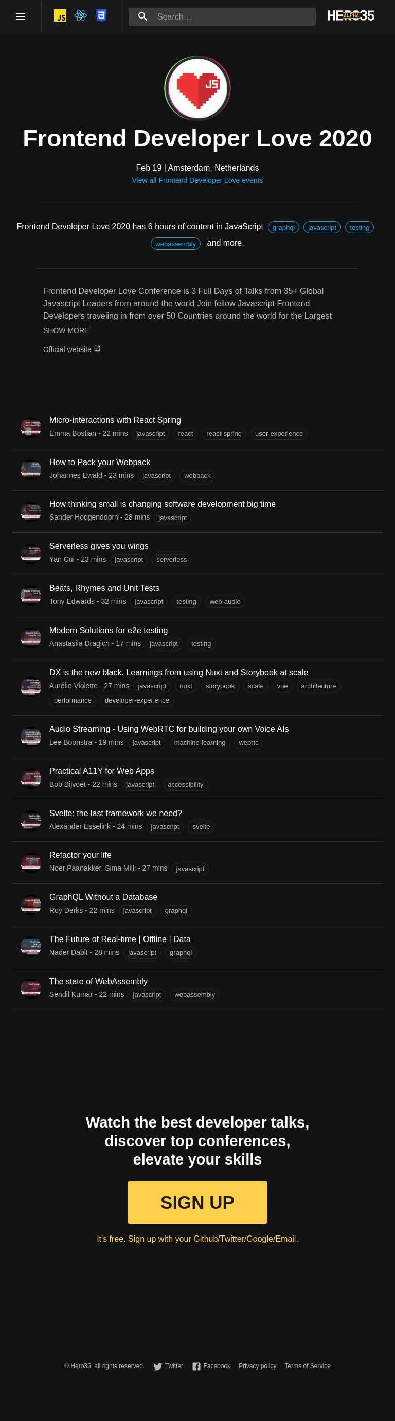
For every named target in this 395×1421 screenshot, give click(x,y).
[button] (283, 227)
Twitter (174, 1366)
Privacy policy (257, 1366)
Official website (72, 349)
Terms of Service (307, 1366)
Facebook (216, 1366)
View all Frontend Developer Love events (197, 180)
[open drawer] (20, 16)
